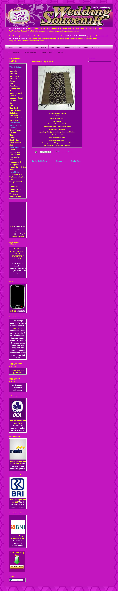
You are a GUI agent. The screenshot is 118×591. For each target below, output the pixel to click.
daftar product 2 (31, 52)
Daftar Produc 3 (47, 52)
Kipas (12, 135)
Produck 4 (62, 52)
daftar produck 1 (14, 52)
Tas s (11, 182)
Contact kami (69, 48)
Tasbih (12, 184)
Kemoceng (13, 128)
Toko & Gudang (24, 48)
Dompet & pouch (16, 93)
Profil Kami (55, 48)
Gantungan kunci (16, 98)
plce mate (61, 152)
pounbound (17, 182)
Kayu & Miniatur (16, 125)
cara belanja (83, 48)
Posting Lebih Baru (39, 161)
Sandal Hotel (14, 172)
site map (95, 48)
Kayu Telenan (15, 123)
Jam (11, 105)
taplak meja (69, 152)
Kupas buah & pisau (17, 147)
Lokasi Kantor (40, 48)
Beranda (10, 48)
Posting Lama (76, 161)
